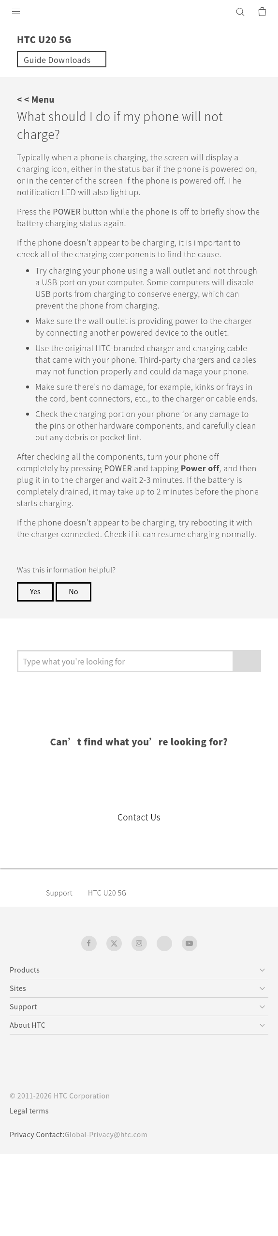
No (73, 591)
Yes (35, 591)
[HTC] (139, 11)
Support (59, 892)
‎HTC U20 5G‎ (107, 892)
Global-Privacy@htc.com (106, 1134)
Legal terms (29, 1110)
